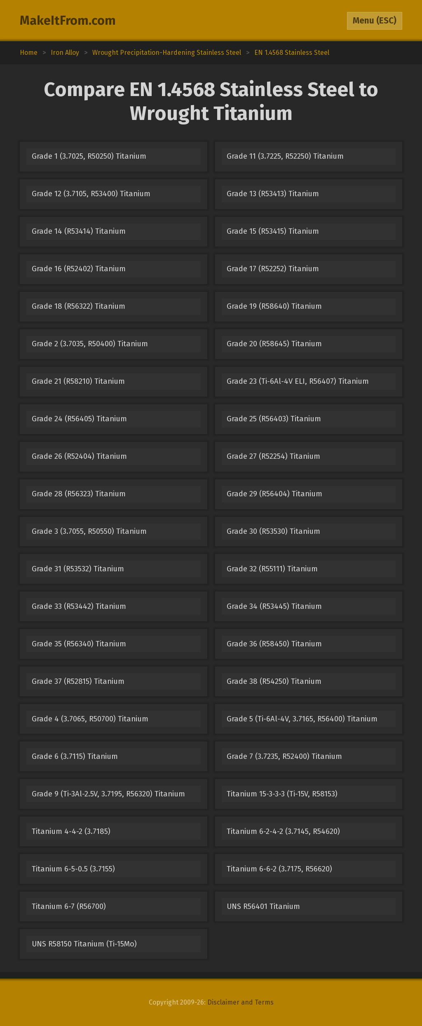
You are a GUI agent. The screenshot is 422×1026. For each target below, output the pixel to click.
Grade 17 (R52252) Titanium (273, 268)
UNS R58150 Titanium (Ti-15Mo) (84, 944)
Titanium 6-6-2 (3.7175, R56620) (279, 868)
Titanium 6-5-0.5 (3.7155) (73, 868)
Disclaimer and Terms (240, 1002)
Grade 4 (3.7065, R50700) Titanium (90, 718)
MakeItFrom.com (68, 20)
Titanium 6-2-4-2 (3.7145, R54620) (283, 831)
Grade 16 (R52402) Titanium (79, 268)
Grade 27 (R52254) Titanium (273, 456)
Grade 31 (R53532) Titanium (78, 568)
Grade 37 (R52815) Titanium (78, 681)
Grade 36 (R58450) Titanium (274, 643)
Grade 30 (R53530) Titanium (273, 531)
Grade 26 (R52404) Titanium (79, 456)
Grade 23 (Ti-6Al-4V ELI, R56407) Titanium (298, 381)
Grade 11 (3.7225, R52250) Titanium (285, 156)
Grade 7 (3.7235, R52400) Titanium (284, 756)
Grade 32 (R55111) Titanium (272, 568)
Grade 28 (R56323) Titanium (79, 493)
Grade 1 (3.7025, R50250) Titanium (89, 156)
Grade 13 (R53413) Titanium (273, 193)
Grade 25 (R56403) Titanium (274, 418)
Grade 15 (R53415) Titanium (273, 231)
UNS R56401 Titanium (263, 906)
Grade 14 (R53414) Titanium (79, 231)
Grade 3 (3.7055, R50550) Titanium (89, 531)
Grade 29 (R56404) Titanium (274, 493)
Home (29, 52)
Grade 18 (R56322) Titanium (78, 306)
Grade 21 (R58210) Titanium (78, 381)
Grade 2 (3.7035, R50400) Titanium (90, 343)
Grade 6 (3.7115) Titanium (75, 756)
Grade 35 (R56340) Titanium (79, 643)
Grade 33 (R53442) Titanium (79, 606)
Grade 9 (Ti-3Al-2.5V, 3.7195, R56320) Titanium (108, 793)
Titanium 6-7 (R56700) (69, 906)
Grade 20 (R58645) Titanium (274, 343)
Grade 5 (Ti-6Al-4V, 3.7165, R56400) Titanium (302, 718)
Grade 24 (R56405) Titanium (79, 418)
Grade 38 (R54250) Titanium (274, 681)
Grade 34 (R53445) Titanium (274, 606)
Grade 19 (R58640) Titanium (274, 306)
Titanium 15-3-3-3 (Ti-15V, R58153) (282, 793)
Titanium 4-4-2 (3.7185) (71, 831)
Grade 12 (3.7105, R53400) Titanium (91, 193)
